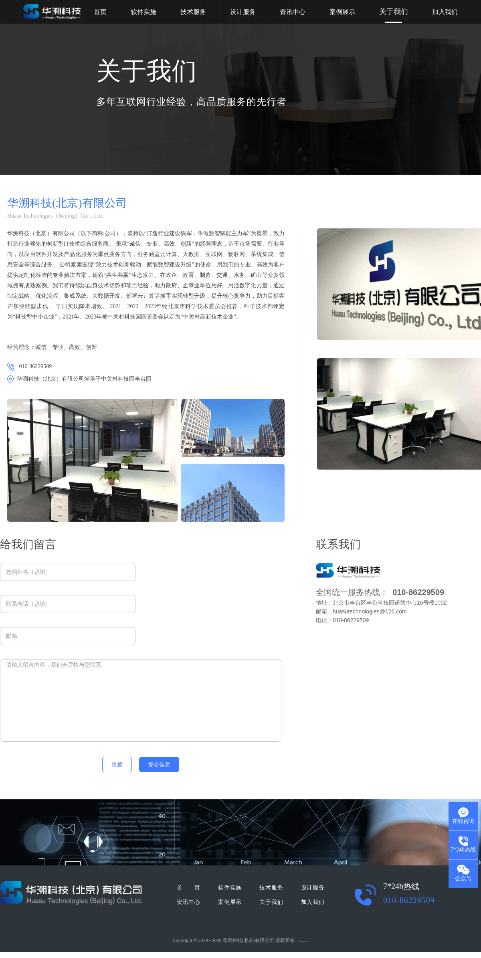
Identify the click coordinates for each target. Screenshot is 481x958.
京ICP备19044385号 (303, 941)
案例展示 (342, 11)
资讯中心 (292, 11)
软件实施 (143, 11)
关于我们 (393, 12)
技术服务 (193, 11)
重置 (117, 765)
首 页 (188, 888)
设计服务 (243, 11)
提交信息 (159, 765)
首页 (100, 11)
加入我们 (445, 11)
